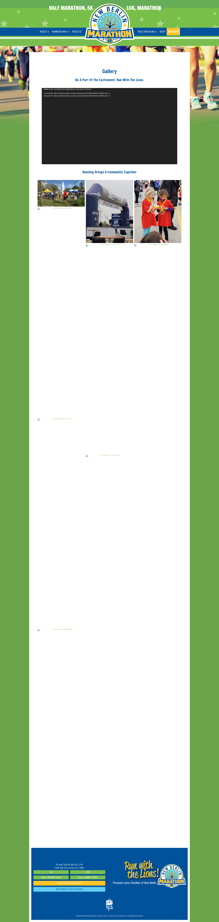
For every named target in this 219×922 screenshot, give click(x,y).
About (47, 42)
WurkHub (139, 916)
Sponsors (140, 42)
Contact (168, 42)
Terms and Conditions (118, 916)
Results (76, 31)
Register (173, 31)
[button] (53, 42)
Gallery (154, 42)
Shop (162, 31)
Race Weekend (146, 31)
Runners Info (59, 31)
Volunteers (64, 42)
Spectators (82, 42)
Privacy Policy (103, 916)
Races (43, 31)
